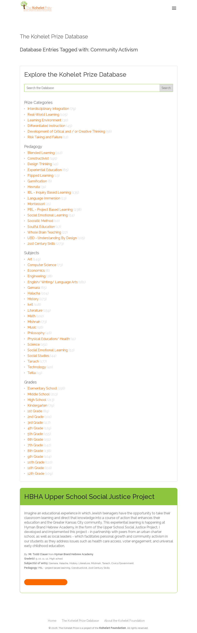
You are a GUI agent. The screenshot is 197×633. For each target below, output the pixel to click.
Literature (35, 310)
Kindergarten (37, 405)
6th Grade (35, 439)
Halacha (34, 293)
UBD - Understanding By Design (52, 238)
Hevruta (34, 187)
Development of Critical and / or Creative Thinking (66, 131)
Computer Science (42, 265)
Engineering (36, 276)
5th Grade (35, 434)
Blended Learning (41, 153)
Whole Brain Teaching (44, 232)
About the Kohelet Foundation (124, 620)
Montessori (36, 204)
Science (34, 344)
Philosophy (36, 333)
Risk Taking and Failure (45, 137)
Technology (37, 367)
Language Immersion (44, 198)
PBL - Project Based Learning (50, 210)
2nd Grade (36, 417)
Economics (36, 271)
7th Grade (35, 445)
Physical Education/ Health (49, 339)
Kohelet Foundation (112, 628)
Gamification (37, 181)
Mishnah (34, 322)
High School (37, 400)
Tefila (32, 373)
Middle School (39, 394)
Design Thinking (40, 164)
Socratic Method (40, 221)
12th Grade (36, 474)
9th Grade (35, 457)
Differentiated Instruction (46, 126)
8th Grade (35, 451)
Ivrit (30, 305)
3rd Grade (35, 423)
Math (31, 316)
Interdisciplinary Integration (48, 109)
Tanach (33, 361)
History (33, 299)
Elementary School (42, 388)
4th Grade (35, 428)
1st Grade (35, 411)
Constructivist (38, 158)
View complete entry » (45, 582)
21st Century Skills (41, 244)
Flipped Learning (40, 176)
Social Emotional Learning (48, 215)
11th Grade (36, 468)
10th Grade (36, 462)
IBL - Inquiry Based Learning (49, 192)
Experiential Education (45, 170)
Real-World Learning (43, 115)
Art (30, 259)
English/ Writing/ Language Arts (53, 282)
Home (52, 620)
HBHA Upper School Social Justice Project (89, 496)
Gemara (34, 288)
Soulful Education (41, 227)
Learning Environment (44, 120)
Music (32, 327)
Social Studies (38, 356)
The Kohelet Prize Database (80, 620)
